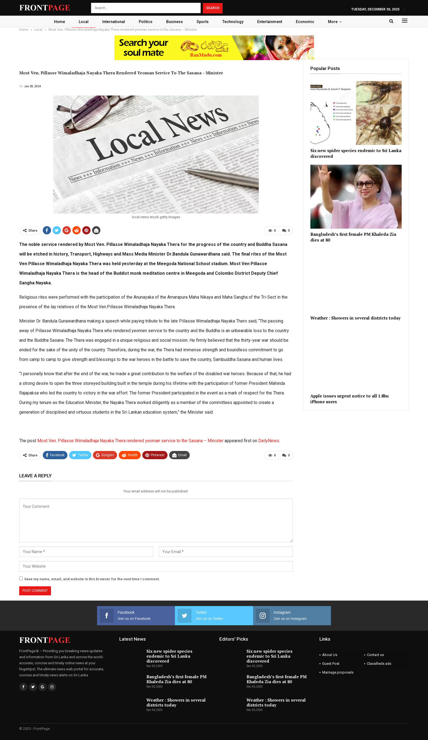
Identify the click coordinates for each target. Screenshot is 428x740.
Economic (308, 21)
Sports (203, 21)
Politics (144, 21)
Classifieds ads (379, 663)
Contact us (375, 655)
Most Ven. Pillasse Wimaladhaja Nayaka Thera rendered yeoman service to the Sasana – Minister (130, 440)
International (111, 21)
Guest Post (330, 663)
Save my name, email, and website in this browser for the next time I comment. (92, 579)
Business (174, 21)
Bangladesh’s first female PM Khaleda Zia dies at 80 (176, 679)
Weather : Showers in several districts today (176, 702)
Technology (234, 21)
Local (81, 21)
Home (55, 21)
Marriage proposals (337, 672)
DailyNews (268, 440)
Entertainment (271, 21)
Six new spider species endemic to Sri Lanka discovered (169, 656)
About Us (329, 655)
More (336, 21)
